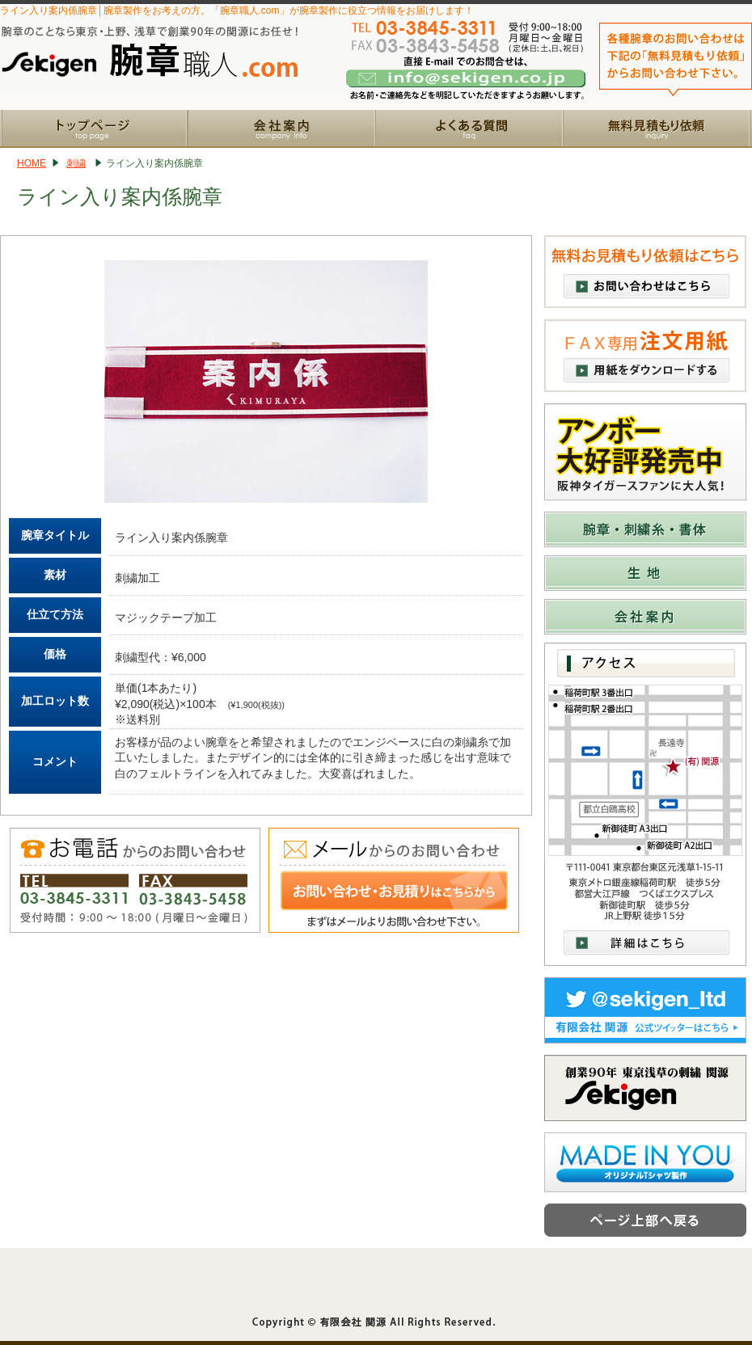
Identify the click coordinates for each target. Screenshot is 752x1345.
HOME (31, 163)
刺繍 (76, 163)
